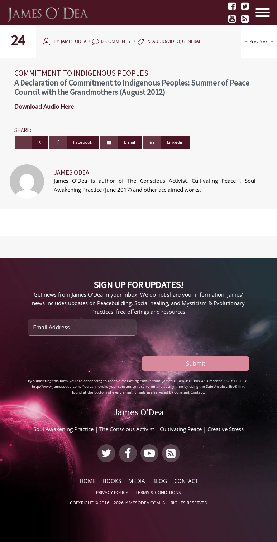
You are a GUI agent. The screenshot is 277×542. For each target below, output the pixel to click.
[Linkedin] (166, 142)
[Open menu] (264, 12)
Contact (186, 481)
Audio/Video (166, 41)
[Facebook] (74, 142)
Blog (159, 481)
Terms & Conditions (158, 492)
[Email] (121, 142)
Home (88, 481)
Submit (195, 363)
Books (112, 481)
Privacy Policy (112, 492)
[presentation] (82, 357)
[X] (31, 142)
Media (136, 481)
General (191, 41)
